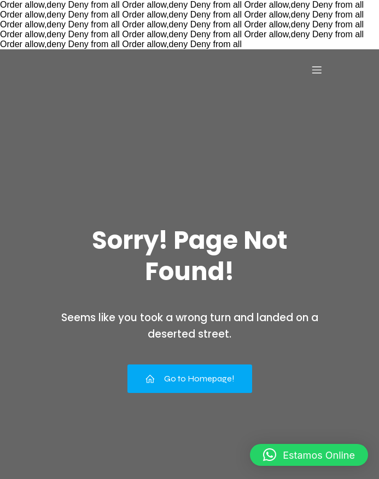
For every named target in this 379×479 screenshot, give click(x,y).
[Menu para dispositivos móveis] (317, 69)
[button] (309, 455)
